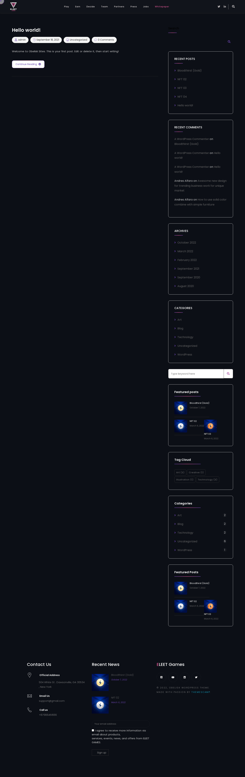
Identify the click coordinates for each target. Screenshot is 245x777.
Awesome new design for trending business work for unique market (200, 186)
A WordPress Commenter (191, 139)
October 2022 (186, 243)
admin (22, 39)
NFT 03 (181, 88)
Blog (180, 328)
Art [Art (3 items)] (180, 472)
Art (179, 320)
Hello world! (185, 105)
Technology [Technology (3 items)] (207, 479)
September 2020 (188, 277)
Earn (77, 6)
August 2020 (185, 286)
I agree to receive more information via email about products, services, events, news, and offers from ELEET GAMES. (120, 736)
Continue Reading (28, 64)
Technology (185, 337)
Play (66, 6)
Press (134, 6)
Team (104, 6)
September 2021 (188, 269)
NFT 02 (181, 79)
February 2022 (187, 260)
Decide (91, 6)
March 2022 (185, 251)
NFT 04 (182, 97)
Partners (119, 6)
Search (173, 28)
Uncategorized (78, 39)
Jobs (146, 6)
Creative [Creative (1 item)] (196, 472)
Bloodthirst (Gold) (189, 71)
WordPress (184, 355)
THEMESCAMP (200, 692)
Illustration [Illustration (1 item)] (184, 479)
